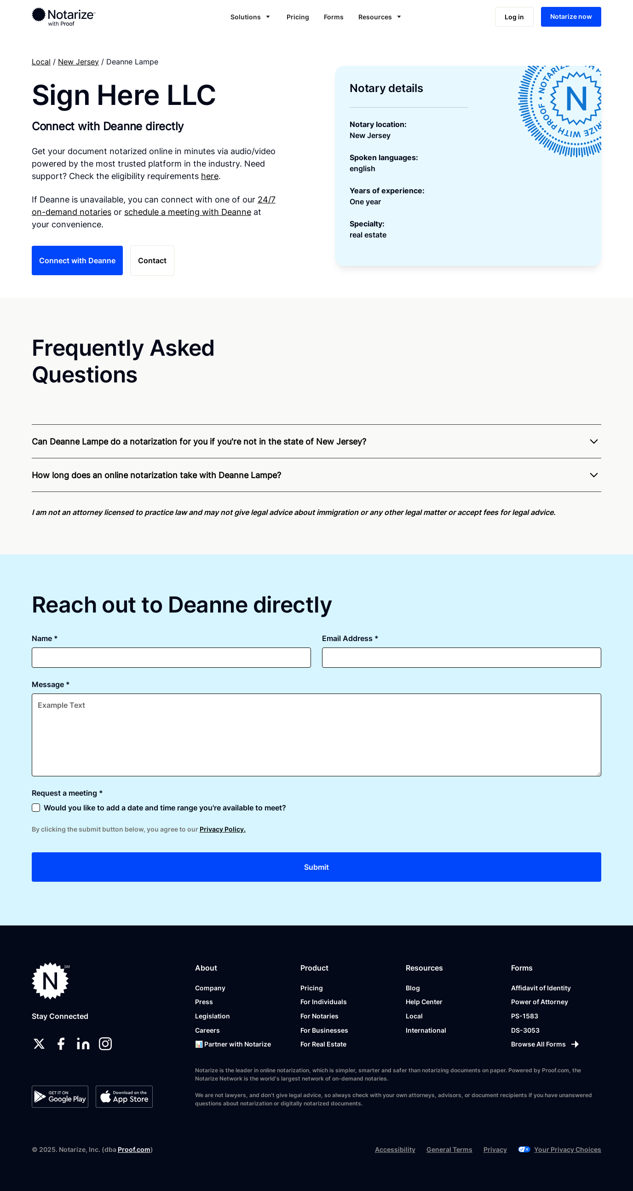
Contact (152, 260)
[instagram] (105, 1044)
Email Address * (350, 638)
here (210, 176)
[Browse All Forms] (546, 1044)
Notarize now (571, 16)
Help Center (424, 1002)
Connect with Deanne (77, 260)
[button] (251, 16)
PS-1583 (524, 1016)
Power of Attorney (539, 1002)
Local (41, 61)
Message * (51, 684)
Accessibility (395, 1149)
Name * (45, 638)
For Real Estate (323, 1044)
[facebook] (61, 1044)
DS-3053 (525, 1030)
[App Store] (124, 1097)
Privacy (495, 1149)
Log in (514, 17)
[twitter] (39, 1044)
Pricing (298, 17)
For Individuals (323, 1002)
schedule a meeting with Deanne (187, 212)
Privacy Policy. (223, 829)
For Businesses (324, 1030)
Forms (334, 17)
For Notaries (319, 1016)
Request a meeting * (67, 793)
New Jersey (78, 61)
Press (204, 1002)
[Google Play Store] (60, 1097)
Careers (207, 1030)
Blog (413, 988)
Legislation (212, 1016)
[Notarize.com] (51, 981)
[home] (91, 16)
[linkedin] (83, 1044)
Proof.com (134, 1149)
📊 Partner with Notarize (233, 1044)
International (426, 1030)
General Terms (449, 1149)
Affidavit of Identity (541, 988)
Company (210, 988)
